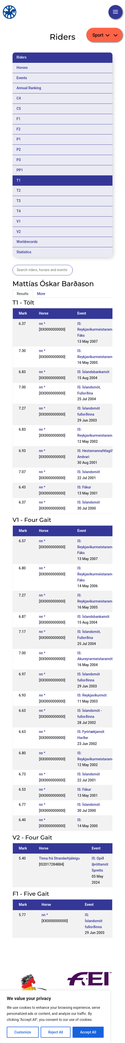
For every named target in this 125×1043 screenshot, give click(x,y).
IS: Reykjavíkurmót (91, 695)
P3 (19, 160)
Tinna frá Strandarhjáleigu (59, 858)
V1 (19, 221)
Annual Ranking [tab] (29, 88)
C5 (19, 109)
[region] (55, 1016)
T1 (19, 180)
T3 (19, 201)
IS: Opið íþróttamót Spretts (100, 864)
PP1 (20, 170)
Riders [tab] (22, 57)
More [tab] (41, 294)
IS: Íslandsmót (88, 472)
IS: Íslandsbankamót (93, 372)
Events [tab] (22, 78)
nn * (42, 324)
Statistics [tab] (24, 252)
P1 (19, 139)
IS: (79, 820)
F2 (19, 129)
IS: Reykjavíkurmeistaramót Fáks (96, 330)
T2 (19, 190)
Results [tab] (23, 294)
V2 (19, 232)
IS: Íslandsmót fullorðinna (93, 921)
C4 (19, 98)
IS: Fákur (84, 487)
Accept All (88, 1032)
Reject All (55, 1032)
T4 (19, 211)
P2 (19, 149)
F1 (19, 119)
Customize (22, 1032)
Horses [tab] (22, 68)
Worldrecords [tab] (27, 242)
